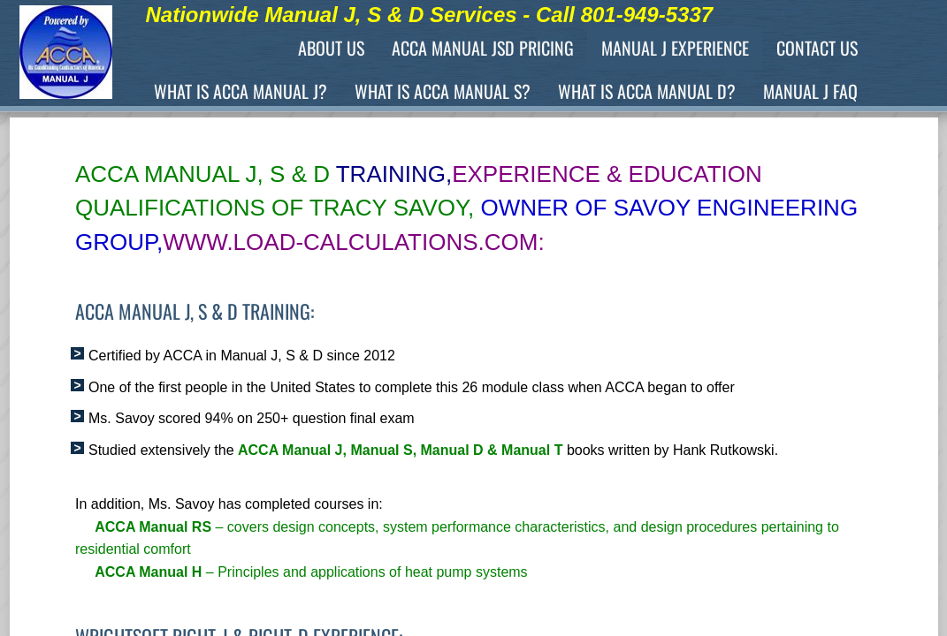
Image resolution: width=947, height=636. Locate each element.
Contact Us (817, 47)
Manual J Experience (675, 47)
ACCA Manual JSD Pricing (483, 47)
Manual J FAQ (810, 91)
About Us (331, 47)
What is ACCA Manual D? (647, 91)
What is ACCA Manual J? (240, 91)
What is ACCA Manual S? (443, 91)
